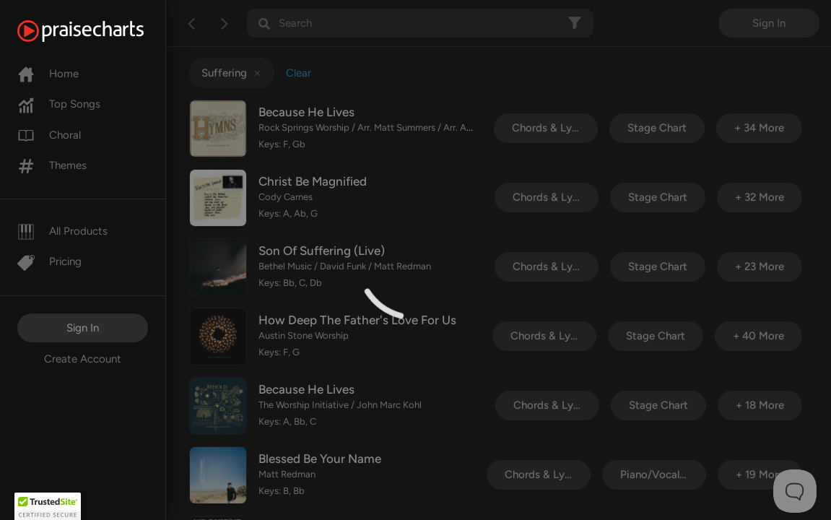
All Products (62, 231)
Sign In (82, 327)
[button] (47, 506)
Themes (52, 165)
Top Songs (58, 104)
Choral (49, 135)
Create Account (82, 358)
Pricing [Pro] (49, 261)
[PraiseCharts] (98, 31)
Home (48, 73)
